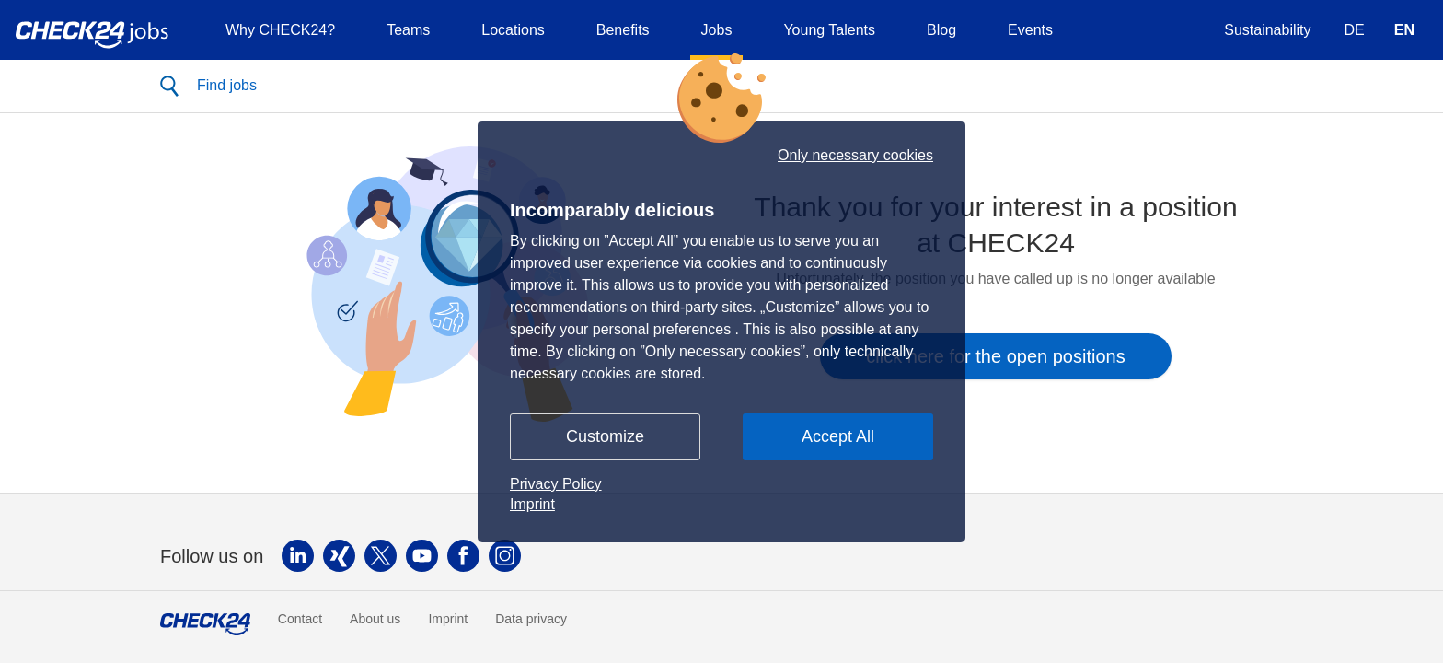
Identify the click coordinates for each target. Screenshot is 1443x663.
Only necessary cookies (855, 155)
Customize (605, 436)
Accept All (838, 436)
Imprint (532, 504)
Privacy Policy (556, 484)
